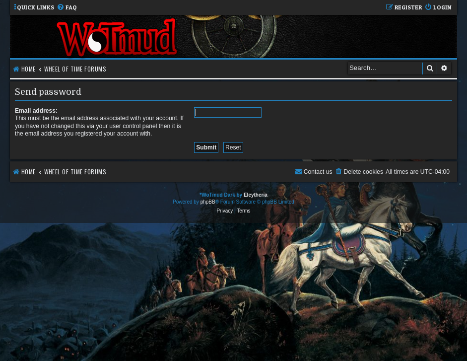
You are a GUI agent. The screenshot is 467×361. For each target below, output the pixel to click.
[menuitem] (67, 7)
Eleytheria (255, 195)
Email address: (36, 110)
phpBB (207, 202)
